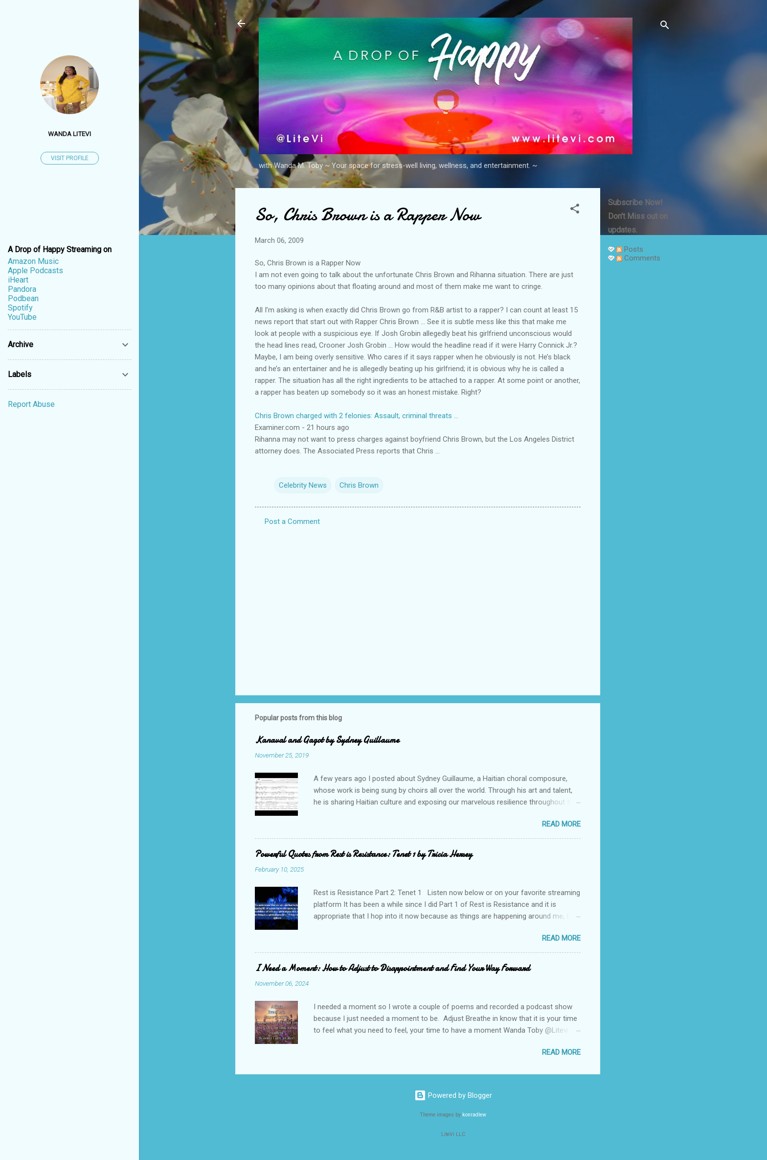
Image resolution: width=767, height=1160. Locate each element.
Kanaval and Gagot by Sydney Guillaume (327, 740)
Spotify (20, 307)
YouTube (22, 317)
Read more (561, 824)
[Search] (665, 27)
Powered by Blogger (453, 1095)
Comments (638, 258)
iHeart (18, 279)
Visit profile (70, 158)
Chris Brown (359, 485)
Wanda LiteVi (69, 134)
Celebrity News (303, 485)
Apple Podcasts (35, 270)
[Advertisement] (639, 417)
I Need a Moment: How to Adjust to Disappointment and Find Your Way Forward (392, 968)
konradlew (474, 1115)
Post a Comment (292, 521)
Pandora (22, 289)
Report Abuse (31, 404)
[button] (575, 210)
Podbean (23, 298)
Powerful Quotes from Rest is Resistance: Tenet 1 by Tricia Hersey (363, 854)
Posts (629, 249)
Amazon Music (33, 261)
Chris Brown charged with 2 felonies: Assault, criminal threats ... (356, 415)
